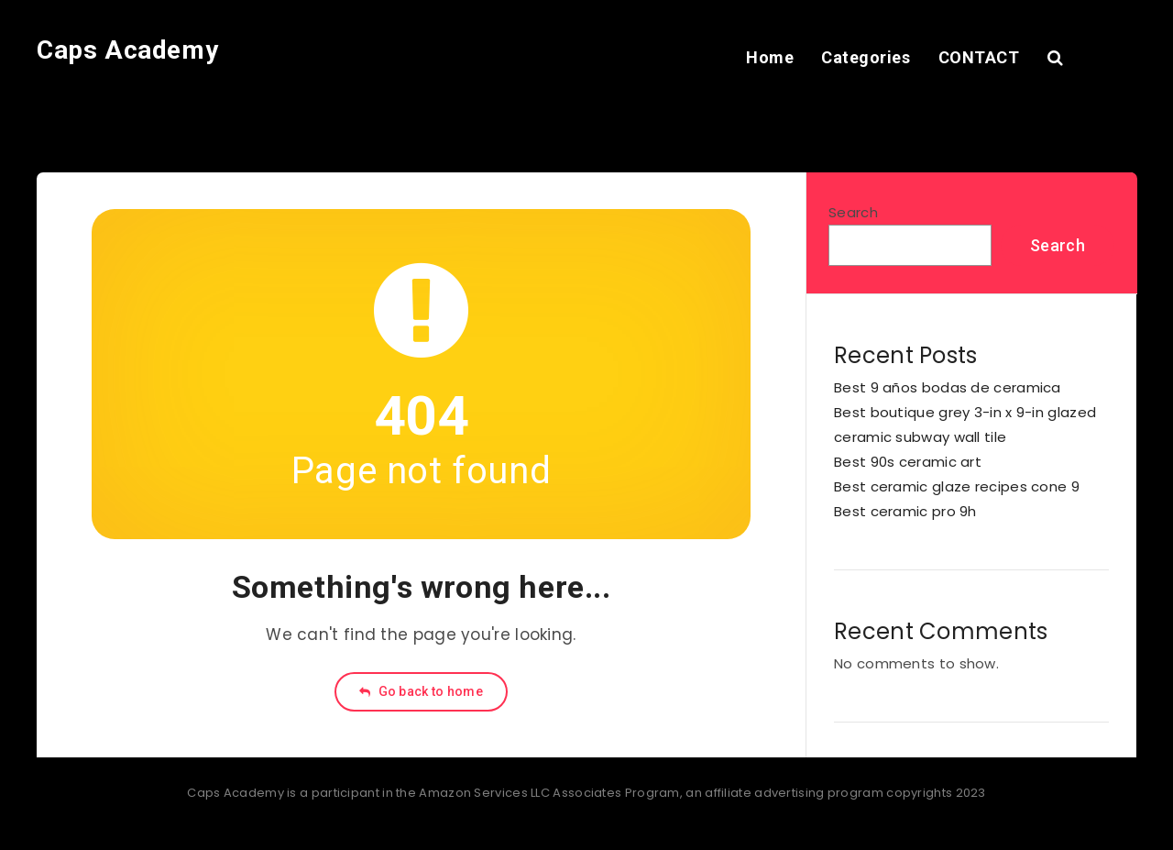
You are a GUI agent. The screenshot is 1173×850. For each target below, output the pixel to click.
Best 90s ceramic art (907, 461)
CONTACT (979, 57)
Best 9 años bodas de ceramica (947, 387)
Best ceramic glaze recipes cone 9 (957, 486)
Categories (865, 57)
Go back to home (421, 691)
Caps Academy (127, 50)
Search (853, 212)
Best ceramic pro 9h (905, 511)
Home (770, 57)
